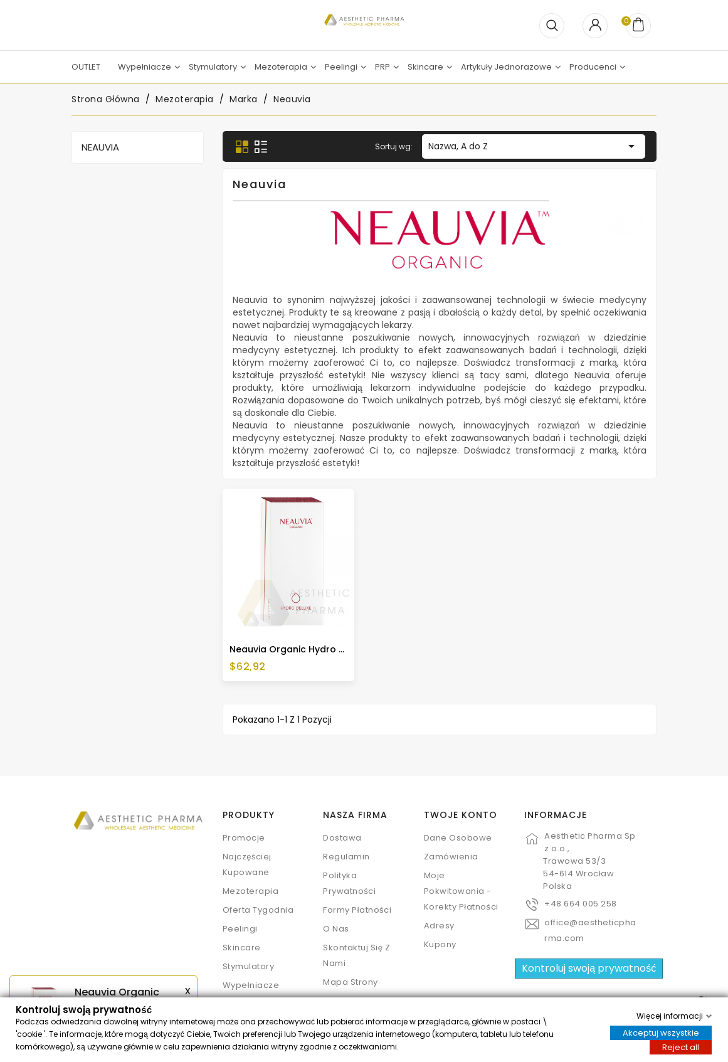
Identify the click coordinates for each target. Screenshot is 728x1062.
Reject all (680, 1047)
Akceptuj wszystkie (661, 1032)
